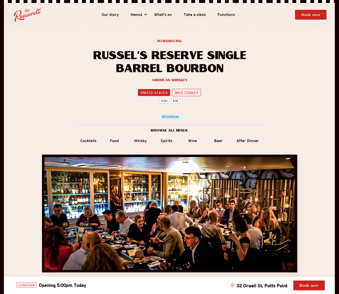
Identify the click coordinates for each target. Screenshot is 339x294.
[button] (136, 15)
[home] (27, 15)
